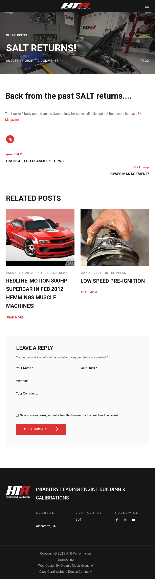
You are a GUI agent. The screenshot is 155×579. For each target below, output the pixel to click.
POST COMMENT (36, 429)
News (63, 273)
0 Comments (48, 61)
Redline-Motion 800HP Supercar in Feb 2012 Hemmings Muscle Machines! (36, 293)
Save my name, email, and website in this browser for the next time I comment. (69, 415)
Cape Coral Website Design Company (65, 571)
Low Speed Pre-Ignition (113, 281)
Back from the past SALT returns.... (68, 96)
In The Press (16, 35)
